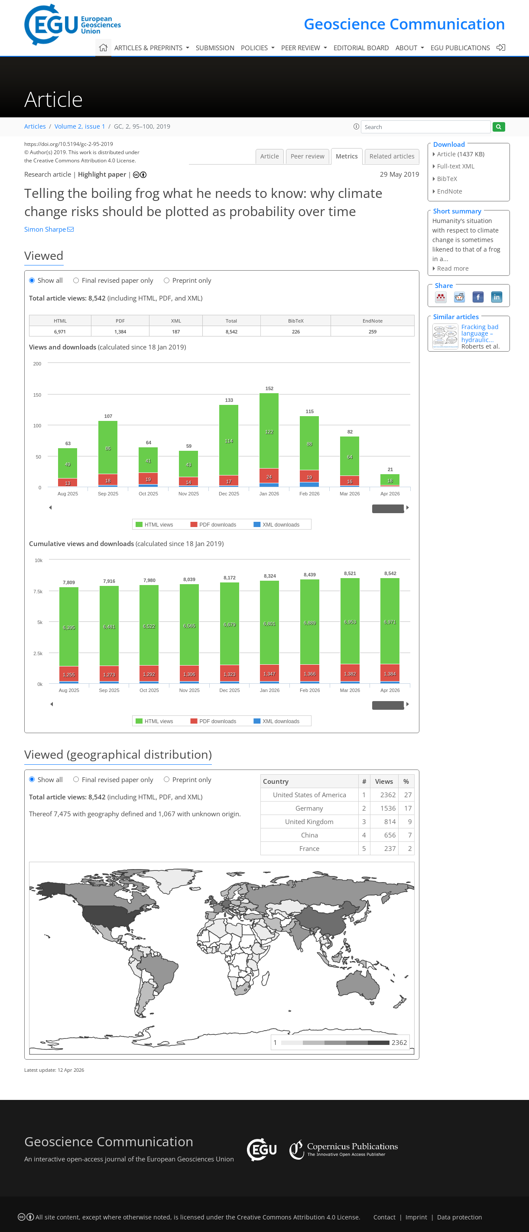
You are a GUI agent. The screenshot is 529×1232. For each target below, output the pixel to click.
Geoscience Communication (404, 23)
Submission (215, 47)
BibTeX (447, 179)
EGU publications (460, 47)
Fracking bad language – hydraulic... (480, 333)
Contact (384, 1217)
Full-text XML (455, 166)
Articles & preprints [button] (149, 47)
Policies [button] (255, 47)
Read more (453, 268)
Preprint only (187, 280)
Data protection (459, 1217)
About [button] (407, 47)
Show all (46, 280)
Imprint (416, 1217)
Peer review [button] (301, 47)
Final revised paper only (113, 280)
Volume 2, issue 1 (80, 126)
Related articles (392, 156)
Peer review (308, 156)
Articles (35, 126)
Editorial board (361, 47)
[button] (357, 126)
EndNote (449, 191)
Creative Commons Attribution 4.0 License (298, 1217)
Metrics (347, 156)
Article (269, 156)
